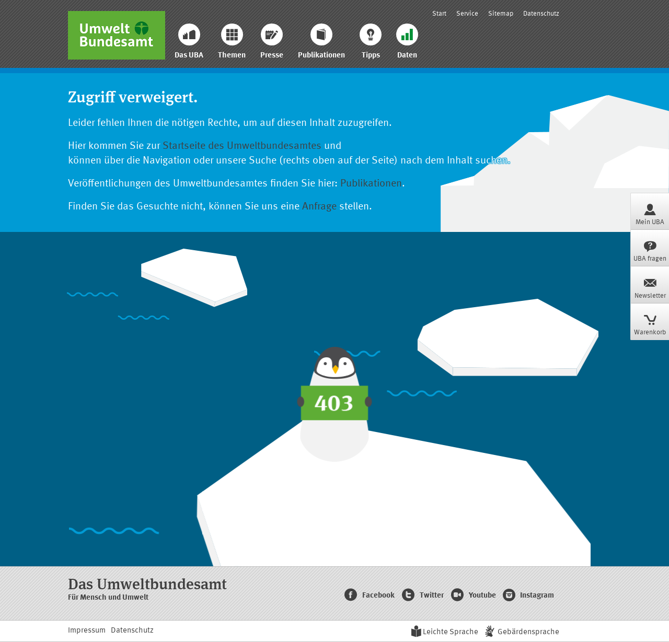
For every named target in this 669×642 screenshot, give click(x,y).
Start (439, 13)
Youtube (473, 596)
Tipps (371, 42)
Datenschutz (541, 13)
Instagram (528, 596)
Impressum (87, 631)
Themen (232, 42)
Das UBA (189, 42)
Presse (271, 42)
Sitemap (500, 13)
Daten (407, 42)
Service (467, 13)
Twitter (422, 596)
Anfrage (319, 207)
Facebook (369, 596)
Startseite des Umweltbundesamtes (242, 146)
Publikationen (321, 42)
